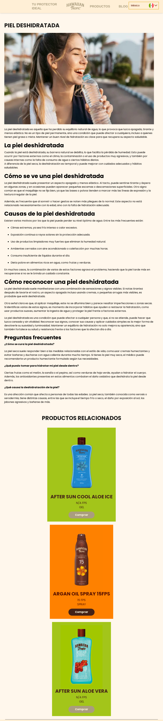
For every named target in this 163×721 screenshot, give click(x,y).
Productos (100, 6)
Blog (123, 6)
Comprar (82, 515)
